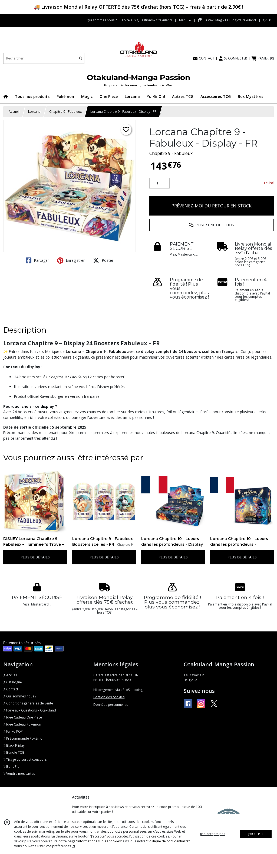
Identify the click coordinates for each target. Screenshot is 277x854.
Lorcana (34, 111)
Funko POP (13, 731)
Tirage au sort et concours (25, 759)
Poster (103, 260)
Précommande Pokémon (23, 738)
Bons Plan (12, 766)
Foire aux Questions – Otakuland (29, 710)
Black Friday (14, 745)
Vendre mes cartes (19, 773)
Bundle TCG (13, 752)
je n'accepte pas (212, 834)
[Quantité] (159, 183)
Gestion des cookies (108, 697)
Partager (37, 260)
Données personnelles (110, 704)
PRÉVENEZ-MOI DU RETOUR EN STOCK (212, 206)
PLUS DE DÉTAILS (35, 557)
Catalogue (12, 682)
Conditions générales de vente (28, 703)
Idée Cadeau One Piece (22, 717)
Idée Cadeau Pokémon (22, 724)
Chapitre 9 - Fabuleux (65, 111)
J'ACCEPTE (255, 834)
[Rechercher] (80, 58)
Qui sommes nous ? (19, 696)
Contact (10, 689)
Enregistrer (71, 260)
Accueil (14, 111)
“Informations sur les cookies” (99, 841)
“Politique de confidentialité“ (168, 841)
